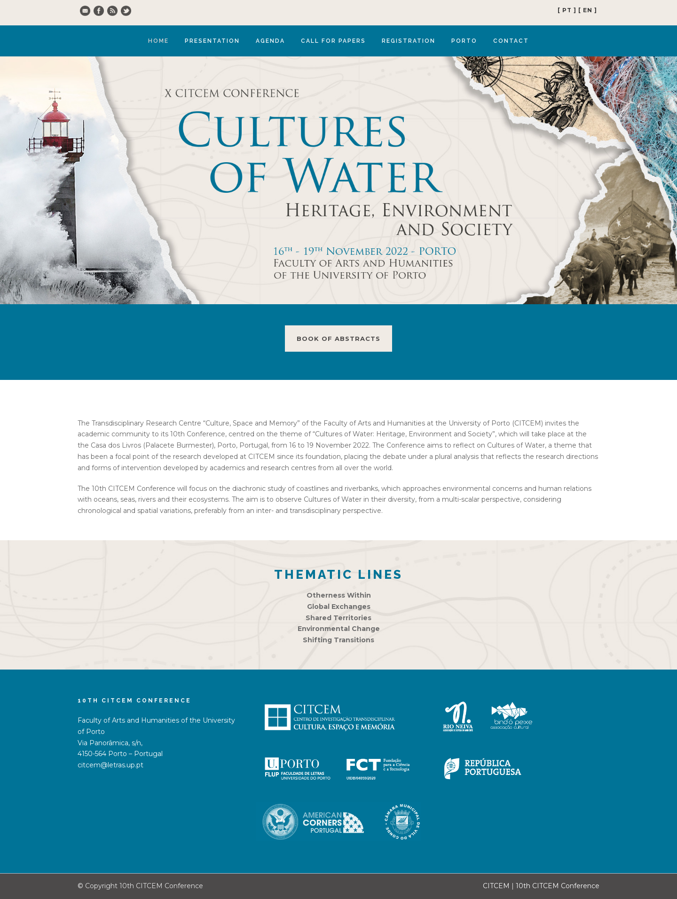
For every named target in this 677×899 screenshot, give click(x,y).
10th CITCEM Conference (557, 886)
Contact (511, 41)
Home (158, 41)
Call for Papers (333, 41)
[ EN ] (587, 10)
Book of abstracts (338, 338)
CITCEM (496, 886)
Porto (464, 41)
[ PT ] (567, 10)
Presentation (212, 41)
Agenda (270, 41)
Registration (408, 41)
